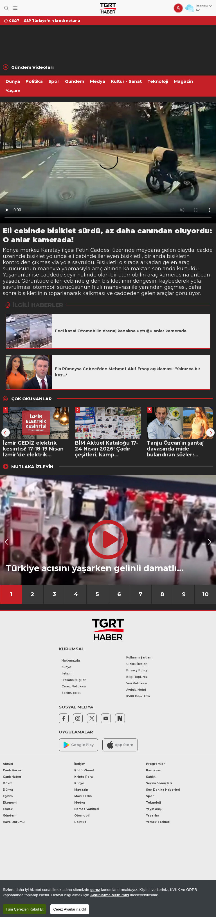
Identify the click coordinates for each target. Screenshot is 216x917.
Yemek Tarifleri (158, 822)
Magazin (183, 81)
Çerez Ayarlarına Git (69, 909)
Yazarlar (152, 815)
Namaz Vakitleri (86, 809)
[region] (108, 898)
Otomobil (81, 815)
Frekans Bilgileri (74, 680)
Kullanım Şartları (138, 657)
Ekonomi (10, 802)
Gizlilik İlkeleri (136, 664)
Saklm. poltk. (71, 693)
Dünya (13, 81)
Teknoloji (157, 81)
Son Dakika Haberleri (163, 790)
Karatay (50, 250)
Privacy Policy (137, 670)
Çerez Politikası (74, 686)
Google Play (79, 745)
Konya (11, 250)
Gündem (74, 81)
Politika (34, 81)
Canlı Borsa (12, 770)
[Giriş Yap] (178, 8)
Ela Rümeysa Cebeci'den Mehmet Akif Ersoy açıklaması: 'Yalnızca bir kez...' (127, 372)
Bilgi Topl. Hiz (137, 677)
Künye (66, 667)
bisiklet (36, 256)
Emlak (8, 809)
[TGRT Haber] (108, 8)
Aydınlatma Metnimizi (109, 895)
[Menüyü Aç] (15, 8)
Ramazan (153, 770)
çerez (95, 890)
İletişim (67, 673)
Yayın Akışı (154, 809)
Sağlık (151, 777)
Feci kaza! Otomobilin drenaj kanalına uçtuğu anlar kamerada (120, 330)
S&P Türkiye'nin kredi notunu (52, 21)
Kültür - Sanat (126, 81)
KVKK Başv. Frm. (138, 696)
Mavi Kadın (83, 796)
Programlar (155, 764)
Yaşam (13, 90)
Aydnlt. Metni (136, 690)
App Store (120, 745)
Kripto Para (83, 777)
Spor (53, 81)
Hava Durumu (13, 822)
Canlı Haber (12, 777)
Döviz (7, 783)
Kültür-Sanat (84, 770)
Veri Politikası (136, 683)
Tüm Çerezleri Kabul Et (24, 909)
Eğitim (8, 796)
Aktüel (8, 764)
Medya (97, 81)
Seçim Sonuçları (159, 783)
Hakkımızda (71, 660)
